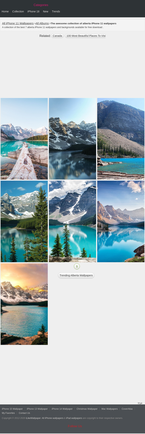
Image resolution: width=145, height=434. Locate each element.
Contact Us (24, 413)
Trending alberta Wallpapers (76, 275)
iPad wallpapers (74, 418)
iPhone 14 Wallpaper (62, 409)
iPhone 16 (33, 11)
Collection (18, 11)
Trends (56, 11)
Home (5, 11)
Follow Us (75, 426)
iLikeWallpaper (33, 418)
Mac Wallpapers (110, 409)
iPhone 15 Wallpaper (12, 409)
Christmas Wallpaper (87, 409)
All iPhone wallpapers (52, 418)
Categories (41, 5)
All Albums (42, 23)
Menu (141, 12)
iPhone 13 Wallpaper (37, 409)
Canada (57, 35)
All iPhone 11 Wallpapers (18, 23)
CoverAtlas (127, 409)
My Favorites (8, 413)
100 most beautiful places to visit (86, 35)
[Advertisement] (72, 69)
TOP (139, 403)
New (45, 11)
